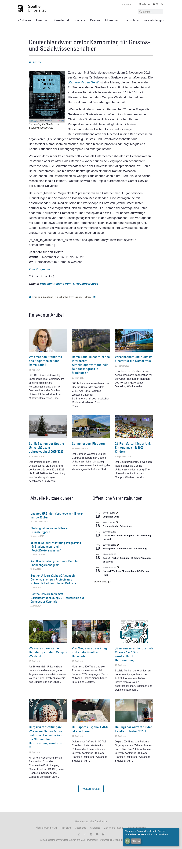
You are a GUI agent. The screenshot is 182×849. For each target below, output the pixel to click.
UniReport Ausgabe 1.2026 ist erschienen (90, 729)
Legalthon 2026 (111, 516)
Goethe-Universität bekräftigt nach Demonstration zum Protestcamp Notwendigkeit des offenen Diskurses (54, 579)
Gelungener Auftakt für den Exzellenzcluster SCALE (134, 729)
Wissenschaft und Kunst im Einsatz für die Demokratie (133, 359)
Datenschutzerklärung (111, 840)
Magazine (128, 4)
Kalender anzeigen (102, 581)
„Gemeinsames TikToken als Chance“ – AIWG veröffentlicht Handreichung (134, 654)
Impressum (92, 840)
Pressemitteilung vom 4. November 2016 (69, 283)
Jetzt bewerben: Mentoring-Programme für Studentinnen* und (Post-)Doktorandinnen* (55, 546)
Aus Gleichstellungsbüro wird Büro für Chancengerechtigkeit (54, 563)
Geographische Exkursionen (118, 526)
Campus (95, 20)
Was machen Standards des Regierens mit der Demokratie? (45, 361)
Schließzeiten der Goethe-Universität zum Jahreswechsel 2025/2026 (47, 447)
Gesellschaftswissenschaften (73, 297)
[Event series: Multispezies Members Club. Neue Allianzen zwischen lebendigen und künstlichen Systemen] (118, 545)
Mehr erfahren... (162, 834)
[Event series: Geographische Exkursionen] (117, 522)
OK (127, 840)
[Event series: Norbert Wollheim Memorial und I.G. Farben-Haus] (118, 567)
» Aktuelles (24, 20)
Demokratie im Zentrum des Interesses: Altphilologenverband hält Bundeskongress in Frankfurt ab (91, 365)
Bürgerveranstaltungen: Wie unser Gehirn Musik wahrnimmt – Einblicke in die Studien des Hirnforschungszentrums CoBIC (46, 737)
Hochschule (131, 20)
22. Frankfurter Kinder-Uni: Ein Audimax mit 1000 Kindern (133, 447)
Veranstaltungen (154, 20)
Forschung (42, 20)
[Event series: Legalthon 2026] (117, 513)
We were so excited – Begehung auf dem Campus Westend (48, 652)
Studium (80, 20)
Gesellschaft (62, 20)
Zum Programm (39, 269)
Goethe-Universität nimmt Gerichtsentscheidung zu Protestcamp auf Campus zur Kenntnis (57, 598)
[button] (91, 788)
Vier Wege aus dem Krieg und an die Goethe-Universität (89, 652)
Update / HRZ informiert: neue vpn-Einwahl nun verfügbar (57, 515)
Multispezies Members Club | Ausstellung (125, 548)
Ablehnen (136, 840)
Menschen (112, 20)
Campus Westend (43, 297)
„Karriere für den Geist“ (83, 82)
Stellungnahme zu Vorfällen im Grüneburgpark (49, 530)
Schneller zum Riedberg (88, 443)
